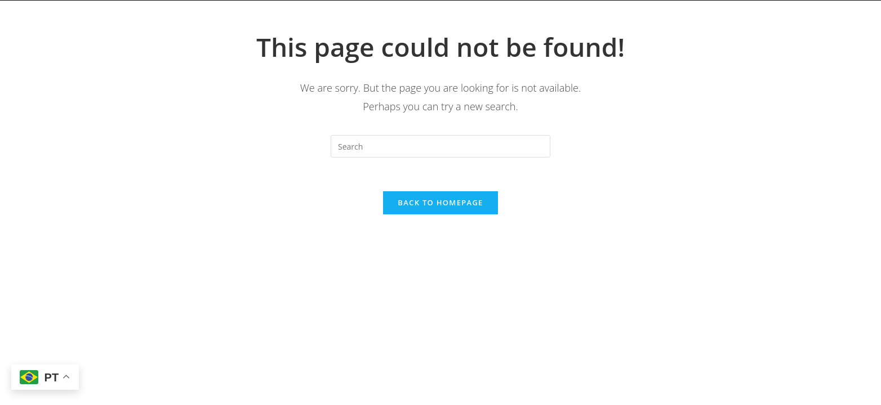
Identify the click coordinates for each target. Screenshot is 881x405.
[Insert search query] (440, 146)
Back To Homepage (440, 202)
